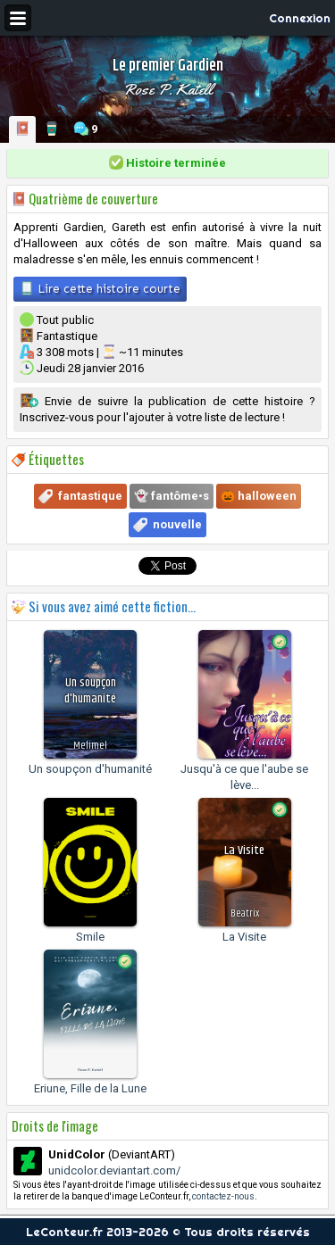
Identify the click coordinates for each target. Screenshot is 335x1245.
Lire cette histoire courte (100, 288)
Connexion (300, 18)
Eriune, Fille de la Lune (90, 1088)
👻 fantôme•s (171, 495)
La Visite (244, 936)
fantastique (90, 495)
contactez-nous (223, 1196)
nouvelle (177, 524)
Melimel (90, 745)
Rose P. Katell (168, 89)
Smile (90, 936)
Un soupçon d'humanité (90, 769)
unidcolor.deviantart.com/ (114, 1170)
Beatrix (244, 913)
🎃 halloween (259, 495)
